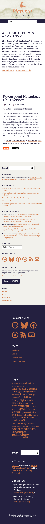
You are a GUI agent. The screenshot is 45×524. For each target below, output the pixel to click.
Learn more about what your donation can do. (16, 276)
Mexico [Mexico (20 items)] (15, 426)
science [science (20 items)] (37, 426)
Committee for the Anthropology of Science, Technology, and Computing (22, 178)
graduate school (34, 143)
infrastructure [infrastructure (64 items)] (28, 414)
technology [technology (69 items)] (20, 435)
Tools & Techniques (18, 140)
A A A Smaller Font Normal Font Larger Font (22, 21)
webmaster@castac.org (24, 492)
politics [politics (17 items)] (28, 426)
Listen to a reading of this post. (19, 109)
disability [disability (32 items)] (17, 403)
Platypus (22, 11)
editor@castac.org (22, 502)
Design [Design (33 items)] (15, 400)
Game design (24, 143)
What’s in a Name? (8, 201)
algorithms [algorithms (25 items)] (30, 383)
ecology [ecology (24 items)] (26, 403)
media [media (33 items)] (15, 420)
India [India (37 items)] (15, 414)
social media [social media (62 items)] (20, 429)
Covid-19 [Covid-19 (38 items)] (23, 397)
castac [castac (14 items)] (17, 394)
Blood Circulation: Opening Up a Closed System (17, 198)
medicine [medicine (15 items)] (31, 423)
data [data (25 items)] (30, 397)
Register (5, 291)
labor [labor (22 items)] (14, 418)
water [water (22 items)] (25, 438)
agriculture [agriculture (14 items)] (22, 383)
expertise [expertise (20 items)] (34, 409)
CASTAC (15, 465)
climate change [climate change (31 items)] (27, 394)
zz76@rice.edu (8, 70)
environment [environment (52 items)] (20, 406)
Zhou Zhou (8, 105)
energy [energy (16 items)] (32, 403)
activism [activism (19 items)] (15, 383)
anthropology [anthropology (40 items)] (20, 388)
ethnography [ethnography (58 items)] (21, 409)
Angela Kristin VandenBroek (23, 516)
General (8, 140)
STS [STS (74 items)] (33, 429)
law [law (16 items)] (34, 418)
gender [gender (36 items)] (16, 411)
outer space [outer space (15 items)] (21, 426)
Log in (4, 294)
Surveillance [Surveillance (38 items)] (19, 431)
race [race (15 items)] (32, 426)
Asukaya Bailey (7, 229)
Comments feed (7, 300)
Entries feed (6, 297)
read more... (33, 136)
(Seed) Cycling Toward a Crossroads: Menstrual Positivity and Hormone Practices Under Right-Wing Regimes (22, 236)
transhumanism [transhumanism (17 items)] (17, 438)
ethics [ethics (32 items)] (33, 406)
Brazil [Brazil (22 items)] (34, 392)
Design (16, 143)
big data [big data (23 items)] (28, 392)
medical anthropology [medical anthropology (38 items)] (20, 422)
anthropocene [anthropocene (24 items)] (18, 386)
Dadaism (11, 143)
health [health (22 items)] (33, 412)
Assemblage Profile (23, 70)
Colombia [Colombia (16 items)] (15, 397)
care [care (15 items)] (13, 394)
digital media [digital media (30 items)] (27, 400)
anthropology (32, 140)
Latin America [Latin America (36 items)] (25, 417)
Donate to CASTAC (11, 281)
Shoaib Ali (5, 219)
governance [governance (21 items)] (25, 412)
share (7, 148)
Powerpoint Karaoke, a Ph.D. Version (21, 98)
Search (5, 168)
